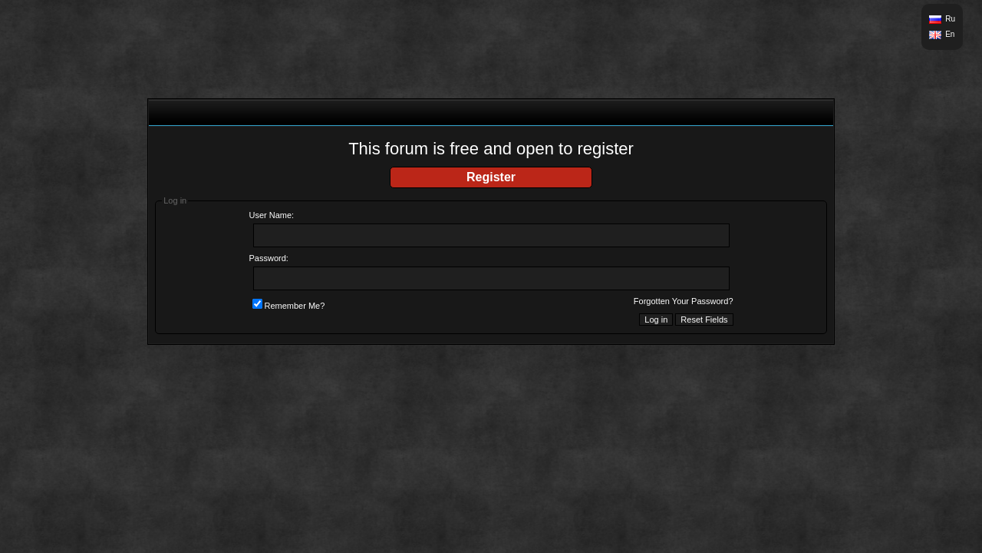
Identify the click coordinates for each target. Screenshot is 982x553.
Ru (950, 19)
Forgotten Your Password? (683, 301)
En (949, 34)
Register (491, 177)
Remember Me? (288, 305)
